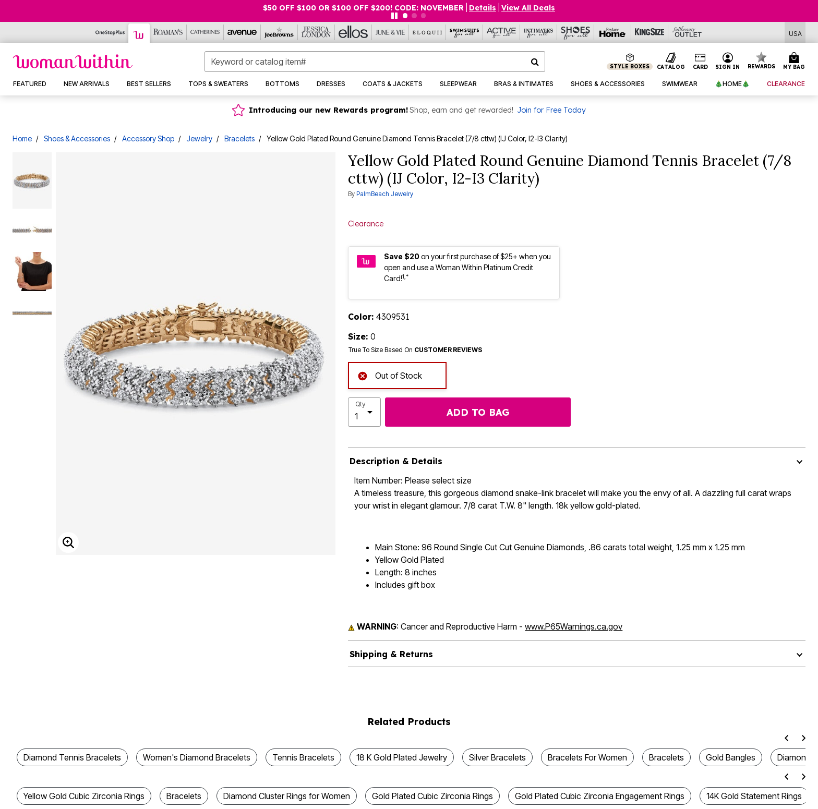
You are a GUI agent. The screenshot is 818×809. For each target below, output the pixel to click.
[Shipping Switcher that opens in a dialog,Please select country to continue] (795, 32)
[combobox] (374, 61)
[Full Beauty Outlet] (686, 32)
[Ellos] (353, 32)
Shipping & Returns (391, 654)
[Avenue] (242, 32)
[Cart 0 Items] (795, 61)
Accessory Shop (148, 138)
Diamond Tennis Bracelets (72, 757)
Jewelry (199, 138)
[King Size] (649, 32)
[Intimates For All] (538, 32)
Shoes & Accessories (77, 138)
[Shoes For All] (575, 32)
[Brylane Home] (612, 32)
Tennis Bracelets (303, 757)
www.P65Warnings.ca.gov (573, 626)
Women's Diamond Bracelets (196, 757)
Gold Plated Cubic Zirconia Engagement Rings (599, 796)
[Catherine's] (205, 32)
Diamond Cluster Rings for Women (286, 796)
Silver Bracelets (497, 757)
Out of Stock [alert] (389, 375)
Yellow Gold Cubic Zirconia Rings (84, 796)
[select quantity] (364, 412)
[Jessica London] (316, 32)
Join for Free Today (551, 110)
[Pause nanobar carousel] (394, 15)
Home (22, 138)
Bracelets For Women (587, 757)
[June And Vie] (390, 32)
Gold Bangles (730, 757)
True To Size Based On (415, 350)
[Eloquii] (427, 32)
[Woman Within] (139, 33)
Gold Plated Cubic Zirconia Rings (432, 796)
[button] (482, 8)
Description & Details (396, 461)
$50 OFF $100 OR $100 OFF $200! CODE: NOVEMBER (363, 8)
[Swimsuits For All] (464, 32)
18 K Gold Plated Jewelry (401, 757)
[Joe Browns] (279, 32)
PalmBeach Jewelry (384, 194)
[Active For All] (501, 32)
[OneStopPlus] (110, 32)
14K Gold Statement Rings (754, 796)
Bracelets (239, 138)
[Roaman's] (168, 32)
